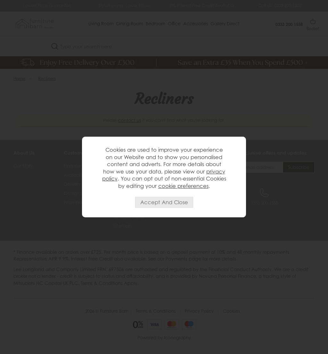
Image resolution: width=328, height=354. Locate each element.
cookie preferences (183, 186)
